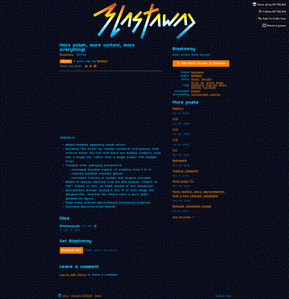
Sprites (196, 88)
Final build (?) (183, 181)
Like (66, 61)
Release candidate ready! (192, 206)
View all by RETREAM (81, 295)
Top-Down (209, 88)
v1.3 (175, 129)
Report (98, 295)
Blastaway (66, 54)
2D (202, 83)
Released (197, 72)
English (196, 91)
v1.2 (175, 139)
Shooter (206, 79)
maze (219, 83)
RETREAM (102, 61)
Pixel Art (211, 85)
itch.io (65, 295)
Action (195, 79)
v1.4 (175, 118)
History (178, 108)
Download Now (71, 250)
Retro (223, 85)
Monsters (197, 85)
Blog (229, 295)
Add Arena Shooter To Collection (201, 63)
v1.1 (175, 150)
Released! (180, 160)
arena (210, 83)
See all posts (182, 217)
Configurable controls (205, 95)
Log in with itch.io (73, 274)
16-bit (195, 83)
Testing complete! (186, 171)
